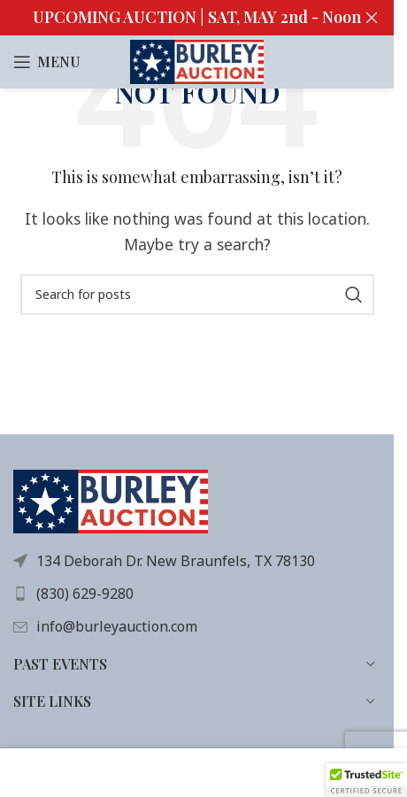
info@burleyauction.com (116, 626)
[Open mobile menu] (46, 62)
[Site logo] (197, 60)
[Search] (197, 294)
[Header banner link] (197, 17)
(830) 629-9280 (85, 593)
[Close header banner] (371, 17)
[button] (366, 780)
